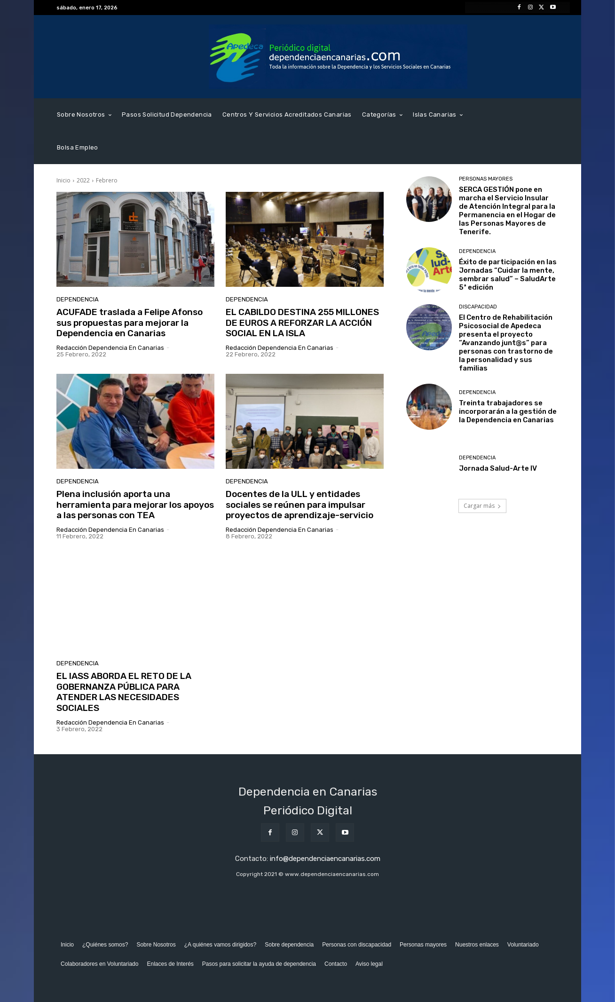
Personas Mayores (485, 178)
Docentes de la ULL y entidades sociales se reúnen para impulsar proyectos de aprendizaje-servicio (299, 505)
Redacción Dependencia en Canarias (110, 347)
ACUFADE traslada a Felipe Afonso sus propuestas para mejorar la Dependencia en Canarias (129, 323)
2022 (83, 180)
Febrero (107, 180)
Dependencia (77, 299)
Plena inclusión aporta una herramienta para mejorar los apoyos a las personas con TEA (135, 505)
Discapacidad (478, 306)
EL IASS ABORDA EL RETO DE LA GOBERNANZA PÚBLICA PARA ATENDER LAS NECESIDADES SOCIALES (123, 692)
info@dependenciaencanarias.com (325, 858)
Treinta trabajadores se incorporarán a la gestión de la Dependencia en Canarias (508, 411)
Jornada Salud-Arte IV (498, 468)
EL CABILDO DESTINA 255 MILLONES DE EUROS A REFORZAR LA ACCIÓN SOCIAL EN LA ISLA (302, 323)
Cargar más (482, 506)
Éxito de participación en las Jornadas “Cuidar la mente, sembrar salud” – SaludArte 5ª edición (508, 275)
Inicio (63, 180)
